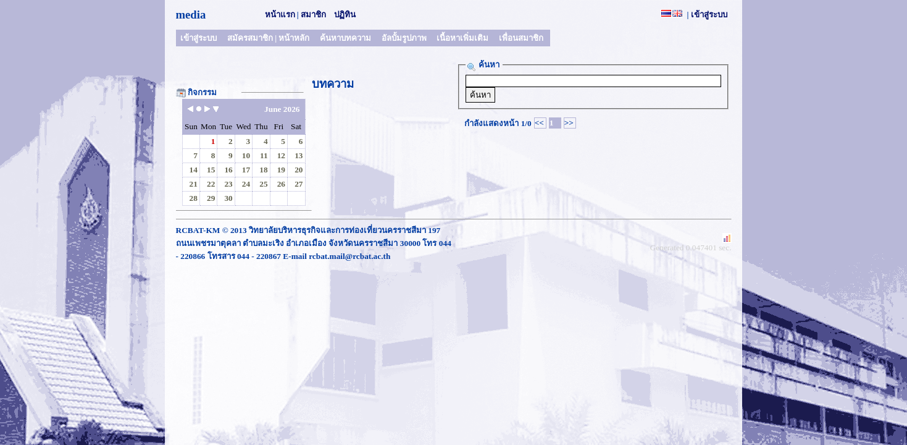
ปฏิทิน (345, 14)
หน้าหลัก (293, 38)
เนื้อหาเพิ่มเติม (462, 38)
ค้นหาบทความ (345, 38)
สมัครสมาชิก (250, 38)
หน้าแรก (280, 14)
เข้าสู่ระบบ (709, 14)
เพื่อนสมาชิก (521, 38)
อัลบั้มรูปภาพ (404, 38)
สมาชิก (313, 14)
